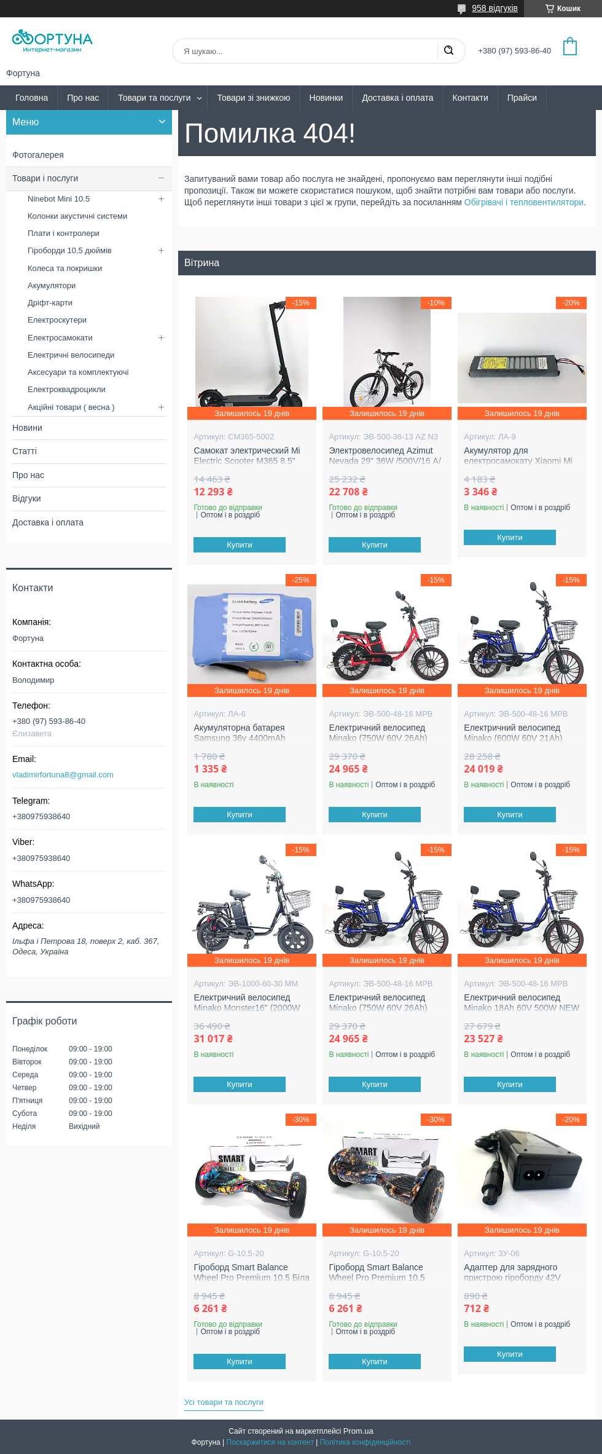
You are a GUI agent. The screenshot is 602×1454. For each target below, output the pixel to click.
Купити (240, 544)
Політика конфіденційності (365, 1442)
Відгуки (26, 498)
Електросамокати (60, 337)
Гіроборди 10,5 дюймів (70, 250)
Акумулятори (52, 285)
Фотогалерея (38, 155)
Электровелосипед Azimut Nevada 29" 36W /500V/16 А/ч (384, 461)
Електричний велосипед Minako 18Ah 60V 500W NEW (521, 1002)
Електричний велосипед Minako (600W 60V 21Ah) (513, 733)
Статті (24, 451)
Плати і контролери (64, 233)
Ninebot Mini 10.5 (59, 198)
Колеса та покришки (65, 268)
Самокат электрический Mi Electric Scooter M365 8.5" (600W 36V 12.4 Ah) (247, 461)
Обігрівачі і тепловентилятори (524, 202)
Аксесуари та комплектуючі (78, 372)
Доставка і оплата (397, 98)
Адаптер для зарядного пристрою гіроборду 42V (512, 1272)
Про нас (83, 98)
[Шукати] (448, 51)
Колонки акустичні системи (77, 216)
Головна (31, 98)
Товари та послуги (154, 98)
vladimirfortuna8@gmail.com (63, 774)
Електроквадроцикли (67, 389)
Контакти (470, 98)
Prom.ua (358, 1431)
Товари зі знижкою (253, 98)
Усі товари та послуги (224, 1402)
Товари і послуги (45, 178)
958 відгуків (495, 8)
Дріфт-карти (50, 302)
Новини (27, 428)
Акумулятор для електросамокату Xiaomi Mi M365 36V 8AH (518, 461)
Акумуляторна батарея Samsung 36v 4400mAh (239, 733)
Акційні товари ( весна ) (71, 407)
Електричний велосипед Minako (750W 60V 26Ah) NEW (378, 738)
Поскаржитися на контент (270, 1442)
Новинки (326, 98)
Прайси (522, 98)
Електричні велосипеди (71, 355)
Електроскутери (57, 319)
